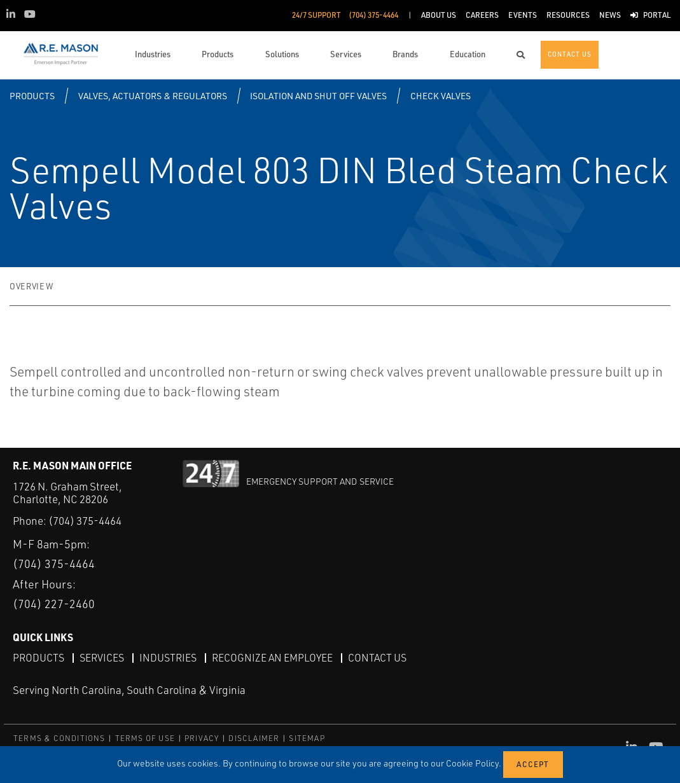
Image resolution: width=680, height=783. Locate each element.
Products (32, 95)
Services (102, 657)
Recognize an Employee (272, 657)
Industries (168, 657)
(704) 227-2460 (54, 604)
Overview (31, 286)
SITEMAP (306, 738)
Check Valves (440, 95)
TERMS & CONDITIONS (59, 738)
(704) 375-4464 (84, 520)
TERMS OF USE (145, 738)
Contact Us (377, 657)
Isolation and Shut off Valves (318, 95)
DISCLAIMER (253, 738)
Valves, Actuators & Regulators (152, 95)
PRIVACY (201, 738)
